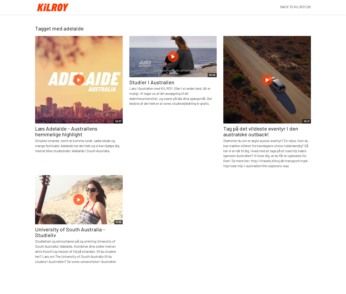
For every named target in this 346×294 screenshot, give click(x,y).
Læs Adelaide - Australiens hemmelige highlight (66, 131)
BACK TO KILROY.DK (295, 7)
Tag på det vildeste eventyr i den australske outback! (260, 131)
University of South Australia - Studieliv (70, 232)
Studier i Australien (151, 82)
